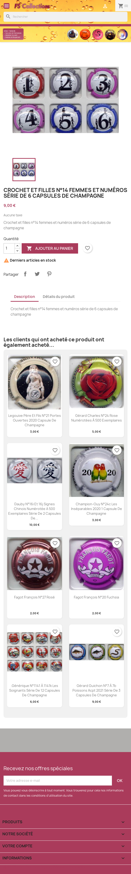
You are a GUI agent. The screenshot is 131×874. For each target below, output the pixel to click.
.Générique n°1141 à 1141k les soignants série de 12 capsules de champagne (34, 690)
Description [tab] (24, 296)
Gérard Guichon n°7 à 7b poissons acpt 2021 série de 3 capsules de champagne (96, 690)
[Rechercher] (65, 17)
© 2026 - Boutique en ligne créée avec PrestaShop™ (48, 867)
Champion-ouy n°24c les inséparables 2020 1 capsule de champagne (96, 509)
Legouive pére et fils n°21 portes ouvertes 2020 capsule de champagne (34, 420)
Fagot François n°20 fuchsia (96, 597)
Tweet (37, 274)
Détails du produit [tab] (59, 296)
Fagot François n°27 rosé (34, 597)
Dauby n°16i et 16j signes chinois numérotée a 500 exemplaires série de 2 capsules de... (34, 511)
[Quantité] (9, 248)
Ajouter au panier (50, 248)
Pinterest (49, 274)
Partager (25, 274)
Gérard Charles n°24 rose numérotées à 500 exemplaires (96, 417)
